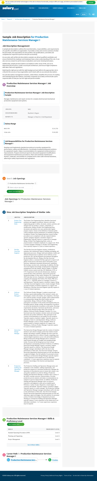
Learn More (8, 3)
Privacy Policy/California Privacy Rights (52, 475)
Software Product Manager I (17, 294)
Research (9, 19)
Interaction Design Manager (17, 331)
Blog (77, 14)
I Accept (91, 2)
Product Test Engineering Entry (17, 222)
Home (3, 19)
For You (32, 8)
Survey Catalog (58, 8)
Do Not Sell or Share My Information (83, 475)
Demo (84, 14)
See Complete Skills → (13, 424)
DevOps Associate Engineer (17, 251)
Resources (71, 8)
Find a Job (83, 8)
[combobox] (22, 183)
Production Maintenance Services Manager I (29, 460)
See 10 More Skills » (34, 445)
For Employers (44, 8)
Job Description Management (22, 19)
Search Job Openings (16, 191)
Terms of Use (67, 475)
